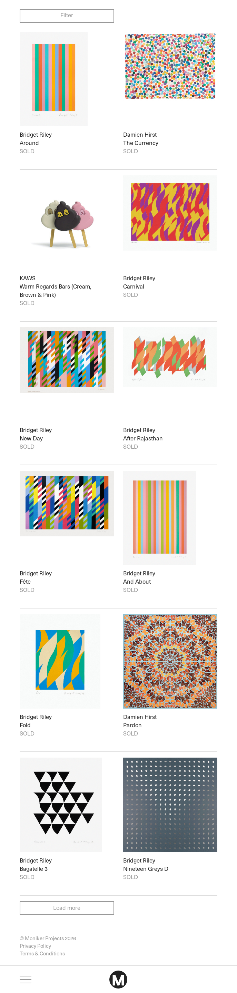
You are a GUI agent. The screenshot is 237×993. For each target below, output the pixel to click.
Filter (66, 15)
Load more (66, 907)
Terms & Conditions (42, 953)
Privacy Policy (35, 946)
